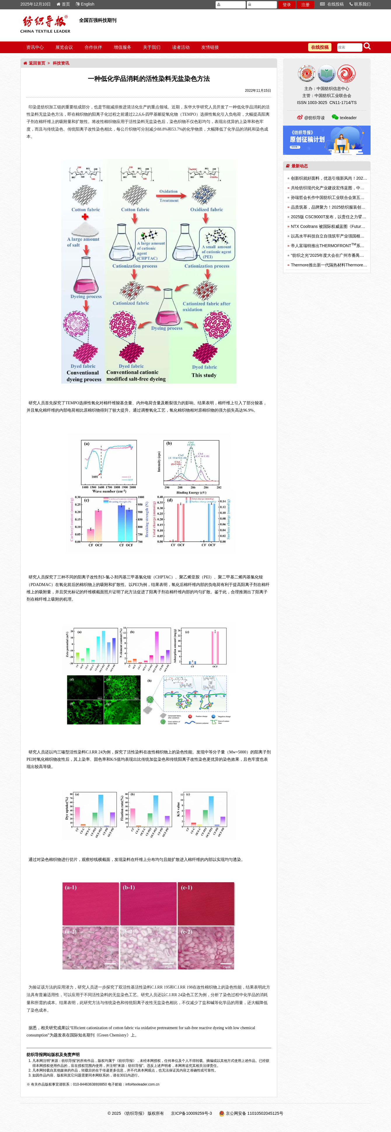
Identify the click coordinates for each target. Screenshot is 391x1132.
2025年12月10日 (35, 4)
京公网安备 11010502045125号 (254, 1113)
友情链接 (210, 47)
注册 (305, 4)
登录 (287, 4)
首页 (63, 4)
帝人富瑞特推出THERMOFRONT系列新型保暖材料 (340, 245)
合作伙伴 (93, 47)
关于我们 (151, 47)
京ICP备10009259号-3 (191, 1113)
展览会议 (64, 47)
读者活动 (181, 47)
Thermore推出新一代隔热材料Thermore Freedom (337, 265)
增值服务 (122, 47)
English (85, 4)
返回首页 (34, 63)
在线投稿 (332, 4)
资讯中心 (35, 47)
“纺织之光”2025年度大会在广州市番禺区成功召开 (335, 255)
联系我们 (360, 4)
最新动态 (297, 166)
